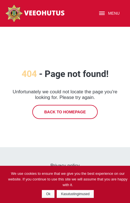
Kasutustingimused (75, 194)
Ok (48, 194)
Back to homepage (65, 112)
